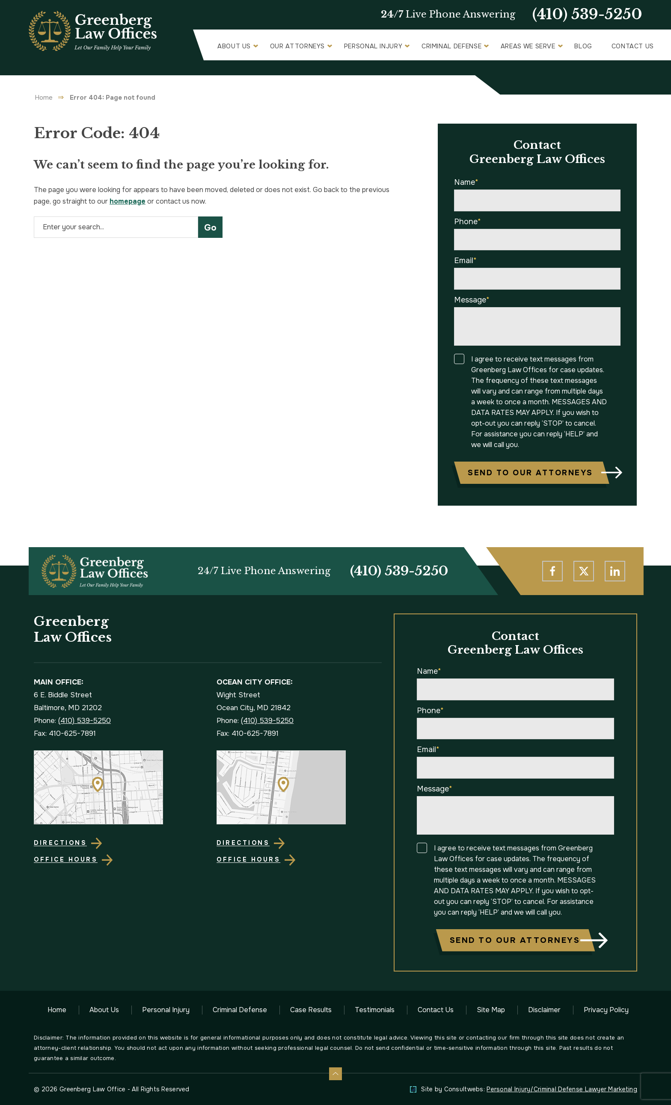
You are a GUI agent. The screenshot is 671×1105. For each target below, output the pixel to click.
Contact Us (633, 46)
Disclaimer (544, 1009)
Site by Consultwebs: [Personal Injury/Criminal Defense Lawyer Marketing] (529, 1089)
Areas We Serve (528, 46)
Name (466, 182)
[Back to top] (335, 1073)
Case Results (311, 1009)
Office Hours (66, 859)
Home (44, 97)
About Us (234, 46)
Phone (467, 221)
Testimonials (375, 1009)
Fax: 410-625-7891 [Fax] (65, 733)
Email (465, 260)
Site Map (491, 1009)
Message (472, 300)
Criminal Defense (451, 46)
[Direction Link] (116, 787)
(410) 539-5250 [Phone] (399, 571)
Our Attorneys (297, 46)
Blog (583, 46)
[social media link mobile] (552, 571)
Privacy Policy (606, 1009)
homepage (127, 201)
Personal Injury (373, 46)
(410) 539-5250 (587, 14)
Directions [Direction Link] (60, 843)
